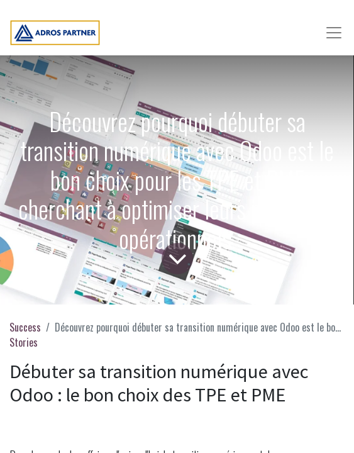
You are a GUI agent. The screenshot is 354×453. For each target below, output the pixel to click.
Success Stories (25, 335)
